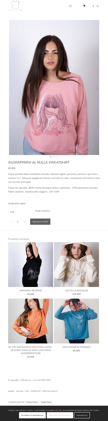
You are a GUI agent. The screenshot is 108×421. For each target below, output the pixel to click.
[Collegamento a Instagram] (97, 6)
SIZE (12, 212)
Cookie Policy (46, 402)
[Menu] (70, 5)
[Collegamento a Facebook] (93, 6)
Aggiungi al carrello (40, 221)
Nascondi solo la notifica (60, 415)
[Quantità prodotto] (18, 222)
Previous (11, 88)
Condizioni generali (16, 402)
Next (97, 88)
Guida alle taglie (17, 203)
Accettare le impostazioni (32, 415)
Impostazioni (82, 415)
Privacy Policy (32, 402)
